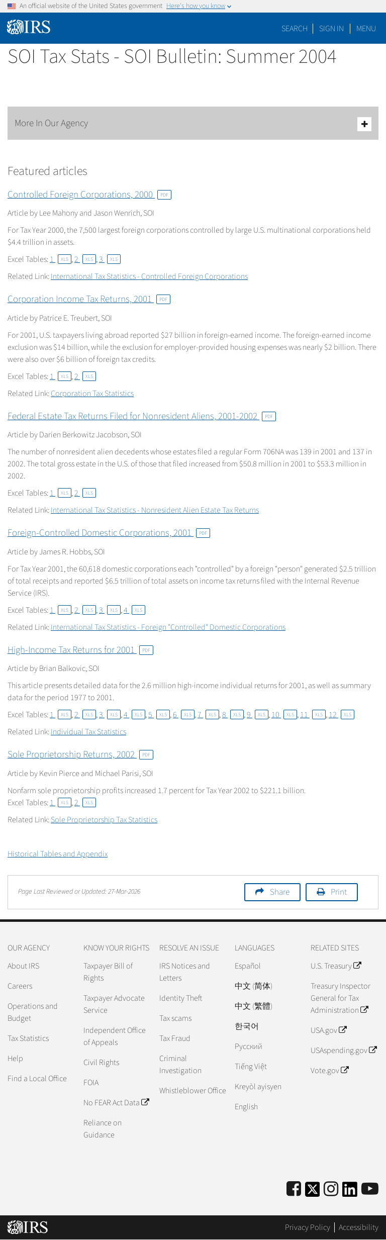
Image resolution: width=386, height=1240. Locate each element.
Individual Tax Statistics (88, 731)
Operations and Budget (33, 1012)
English (246, 1106)
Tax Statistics (28, 1038)
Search (294, 29)
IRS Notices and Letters (184, 972)
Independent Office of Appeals (114, 1036)
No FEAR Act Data (116, 1102)
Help (15, 1058)
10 (284, 714)
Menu (366, 29)
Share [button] (280, 892)
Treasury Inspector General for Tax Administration (340, 998)
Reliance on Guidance (102, 1128)
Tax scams (175, 1018)
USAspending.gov (343, 1050)
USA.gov (328, 1030)
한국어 (247, 1026)
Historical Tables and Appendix (58, 854)
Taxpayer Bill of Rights (108, 972)
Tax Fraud (174, 1038)
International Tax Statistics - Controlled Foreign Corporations (149, 276)
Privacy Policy (307, 1227)
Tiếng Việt (251, 1066)
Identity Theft (180, 998)
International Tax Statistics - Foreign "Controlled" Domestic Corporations (168, 627)
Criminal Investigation (180, 1064)
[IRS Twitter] (312, 1192)
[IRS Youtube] (369, 1189)
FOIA (91, 1082)
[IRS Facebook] (293, 1189)
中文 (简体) (253, 986)
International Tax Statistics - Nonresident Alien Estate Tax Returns (155, 510)
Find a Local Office (37, 1078)
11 (313, 714)
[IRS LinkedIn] (349, 1192)
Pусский (248, 1046)
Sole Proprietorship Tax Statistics (104, 819)
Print (339, 892)
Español (248, 966)
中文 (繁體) (253, 1006)
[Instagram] (331, 1189)
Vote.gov (329, 1070)
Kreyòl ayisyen (258, 1086)
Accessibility (358, 1227)
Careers (20, 986)
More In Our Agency (193, 124)
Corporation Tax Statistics (92, 393)
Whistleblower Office (192, 1090)
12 (341, 714)
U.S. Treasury (336, 966)
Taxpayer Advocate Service (114, 1004)
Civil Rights (101, 1062)
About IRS (23, 966)
